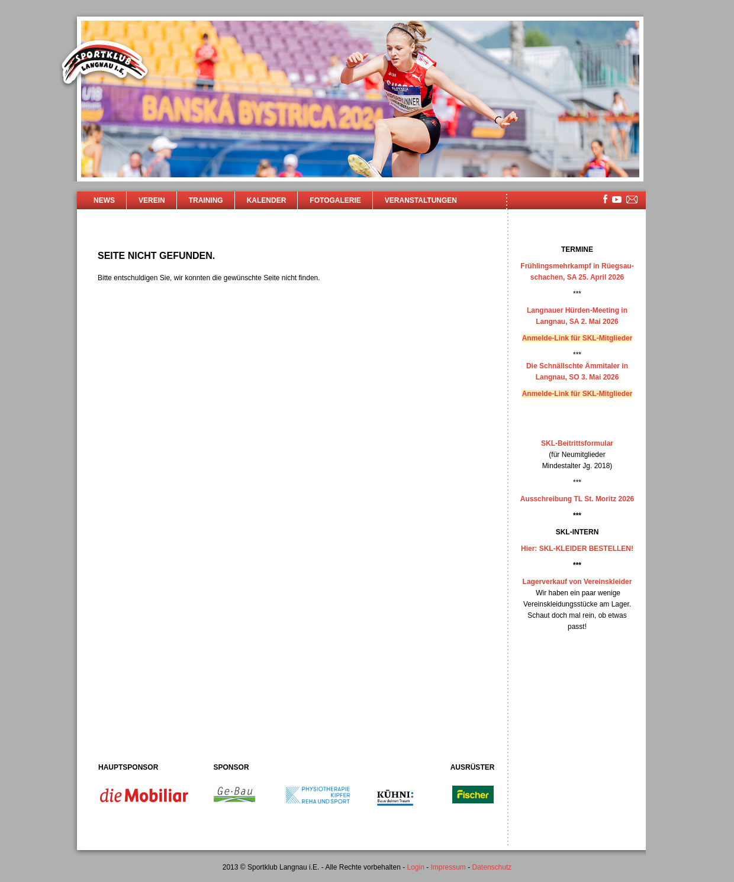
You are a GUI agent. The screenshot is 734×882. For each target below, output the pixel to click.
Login (415, 867)
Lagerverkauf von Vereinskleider (577, 582)
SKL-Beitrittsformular (577, 443)
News (104, 200)
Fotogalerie (335, 200)
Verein (152, 200)
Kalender (266, 200)
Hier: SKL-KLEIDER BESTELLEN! (577, 548)
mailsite (632, 200)
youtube (617, 199)
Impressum (448, 867)
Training (206, 200)
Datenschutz (492, 867)
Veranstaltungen (421, 200)
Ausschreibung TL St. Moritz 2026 (577, 499)
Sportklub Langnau (105, 64)
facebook (605, 198)
